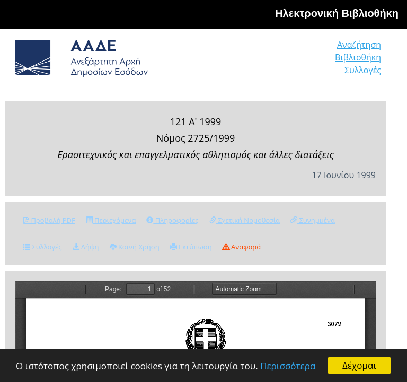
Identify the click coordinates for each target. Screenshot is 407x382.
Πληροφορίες (172, 220)
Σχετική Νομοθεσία (244, 220)
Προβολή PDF (49, 220)
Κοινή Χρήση (135, 246)
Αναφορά (242, 246)
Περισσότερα (287, 366)
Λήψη (86, 246)
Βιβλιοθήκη (358, 57)
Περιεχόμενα (111, 220)
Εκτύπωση (191, 246)
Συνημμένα (312, 220)
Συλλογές (362, 70)
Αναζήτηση (359, 44)
